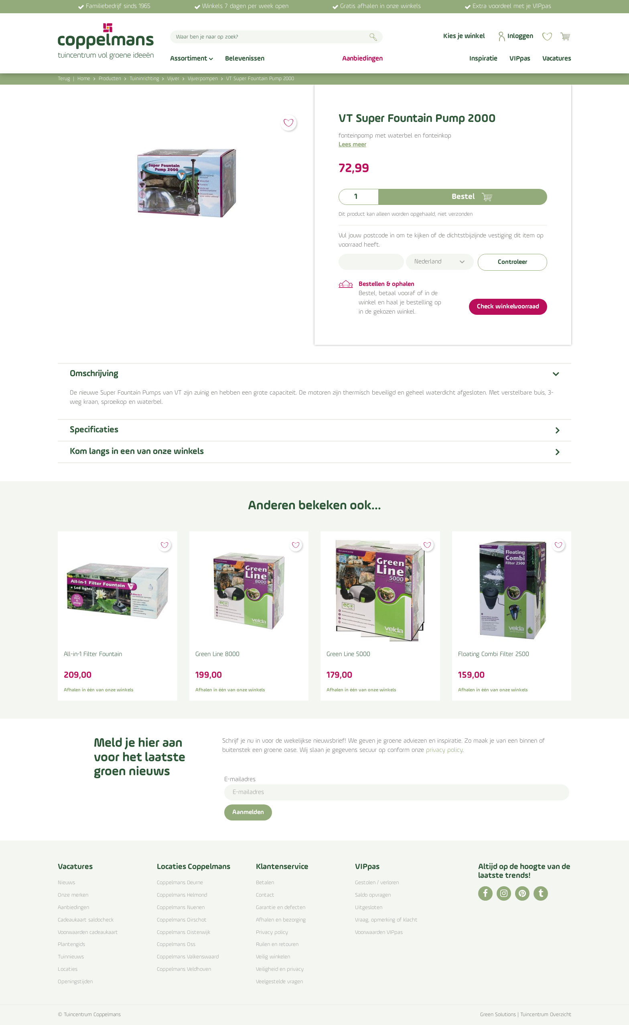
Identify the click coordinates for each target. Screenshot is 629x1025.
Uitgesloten (368, 908)
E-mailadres (240, 779)
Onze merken (73, 895)
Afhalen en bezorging (281, 920)
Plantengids (71, 945)
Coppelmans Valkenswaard (188, 957)
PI (522, 893)
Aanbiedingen (73, 908)
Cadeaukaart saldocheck (86, 920)
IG (504, 893)
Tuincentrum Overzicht (545, 1014)
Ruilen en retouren (277, 945)
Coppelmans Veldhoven (184, 969)
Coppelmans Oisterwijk (183, 933)
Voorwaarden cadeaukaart (88, 933)
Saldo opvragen (373, 895)
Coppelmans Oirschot (182, 920)
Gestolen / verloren (377, 883)
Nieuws (66, 883)
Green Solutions (498, 1014)
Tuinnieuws (71, 957)
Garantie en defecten (280, 908)
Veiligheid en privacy (280, 969)
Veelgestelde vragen (279, 982)
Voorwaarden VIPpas (379, 933)
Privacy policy (272, 933)
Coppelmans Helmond (182, 895)
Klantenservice (282, 867)
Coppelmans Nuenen (181, 908)
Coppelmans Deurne (180, 883)
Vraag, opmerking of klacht (386, 920)
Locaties (67, 969)
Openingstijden (75, 982)
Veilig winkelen (273, 957)
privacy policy (444, 750)
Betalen (265, 883)
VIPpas (367, 867)
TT (541, 893)
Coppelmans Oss (176, 945)
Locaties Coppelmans (193, 867)
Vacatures (75, 867)
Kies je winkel (464, 36)
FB (485, 893)
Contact (265, 895)
